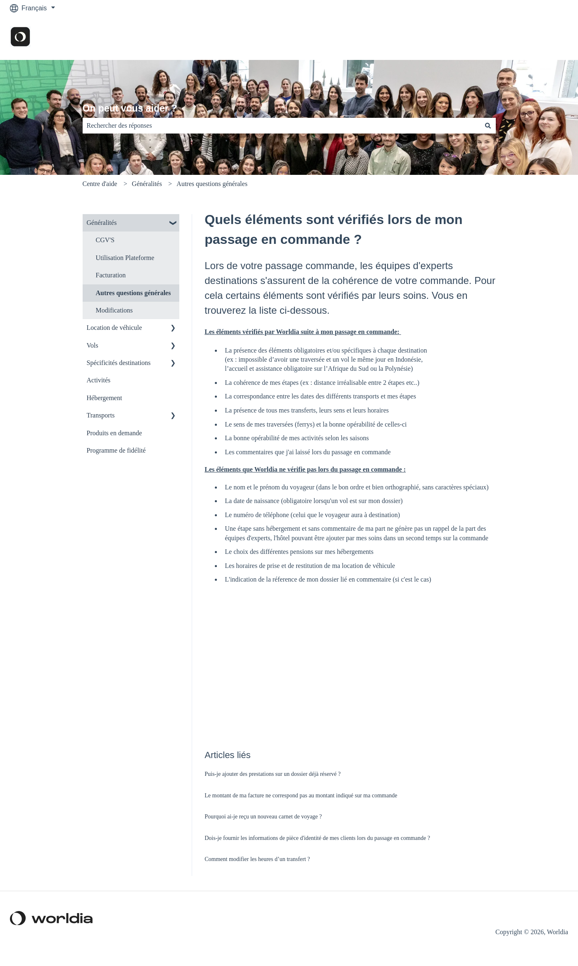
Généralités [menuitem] (102, 222)
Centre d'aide (100, 183)
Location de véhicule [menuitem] (114, 327)
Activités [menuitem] (99, 380)
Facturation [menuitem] (111, 275)
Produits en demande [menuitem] (114, 432)
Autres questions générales (211, 183)
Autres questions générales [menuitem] (133, 292)
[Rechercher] (488, 126)
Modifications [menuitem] (114, 310)
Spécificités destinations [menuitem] (119, 362)
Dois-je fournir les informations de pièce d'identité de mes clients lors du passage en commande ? (317, 838)
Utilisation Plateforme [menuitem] (125, 257)
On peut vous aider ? (130, 108)
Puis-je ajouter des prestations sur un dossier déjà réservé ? (272, 774)
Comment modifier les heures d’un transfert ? (257, 859)
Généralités (147, 183)
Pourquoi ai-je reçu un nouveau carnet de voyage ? (263, 816)
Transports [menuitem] (101, 415)
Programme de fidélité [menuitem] (116, 450)
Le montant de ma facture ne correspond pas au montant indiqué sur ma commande (301, 795)
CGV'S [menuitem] (105, 239)
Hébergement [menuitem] (104, 397)
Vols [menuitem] (92, 345)
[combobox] (281, 126)
